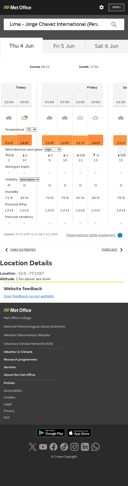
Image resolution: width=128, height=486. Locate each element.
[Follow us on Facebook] (53, 446)
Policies (9, 383)
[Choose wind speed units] (52, 149)
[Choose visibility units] (29, 179)
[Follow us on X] (32, 446)
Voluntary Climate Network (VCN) (28, 344)
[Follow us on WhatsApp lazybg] (95, 446)
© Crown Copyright (64, 457)
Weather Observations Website (27, 335)
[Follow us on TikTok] (64, 446)
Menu (116, 7)
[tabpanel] (19, 154)
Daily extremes (20, 250)
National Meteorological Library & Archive (34, 326)
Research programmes (20, 359)
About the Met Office (19, 375)
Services (10, 367)
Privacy (9, 411)
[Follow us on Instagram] (74, 446)
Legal (8, 404)
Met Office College (17, 318)
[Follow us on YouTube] (43, 446)
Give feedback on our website (29, 296)
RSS (7, 418)
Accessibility (13, 391)
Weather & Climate (18, 352)
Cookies (9, 397)
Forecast (113, 250)
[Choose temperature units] (31, 129)
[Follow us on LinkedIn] (85, 446)
